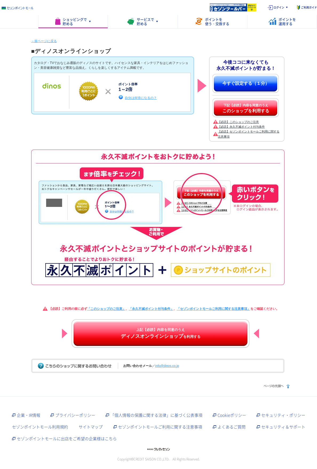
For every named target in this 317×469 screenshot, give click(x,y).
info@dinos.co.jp (167, 366)
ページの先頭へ (276, 386)
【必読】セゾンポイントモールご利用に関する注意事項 (248, 134)
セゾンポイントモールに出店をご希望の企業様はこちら (67, 439)
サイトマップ (91, 427)
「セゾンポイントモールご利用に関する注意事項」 (213, 309)
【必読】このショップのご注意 (238, 121)
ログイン (279, 7)
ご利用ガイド (309, 7)
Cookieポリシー (232, 415)
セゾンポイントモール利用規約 (40, 427)
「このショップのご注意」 (106, 309)
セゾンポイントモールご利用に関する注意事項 (160, 427)
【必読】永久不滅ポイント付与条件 (241, 126)
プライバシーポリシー (75, 415)
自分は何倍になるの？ (141, 97)
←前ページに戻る (44, 41)
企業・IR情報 (28, 415)
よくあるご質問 (232, 427)
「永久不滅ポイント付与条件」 (151, 309)
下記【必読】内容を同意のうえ (245, 108)
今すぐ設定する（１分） (245, 83)
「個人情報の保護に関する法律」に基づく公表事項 (156, 415)
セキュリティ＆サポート (283, 427)
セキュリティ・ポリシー (283, 415)
